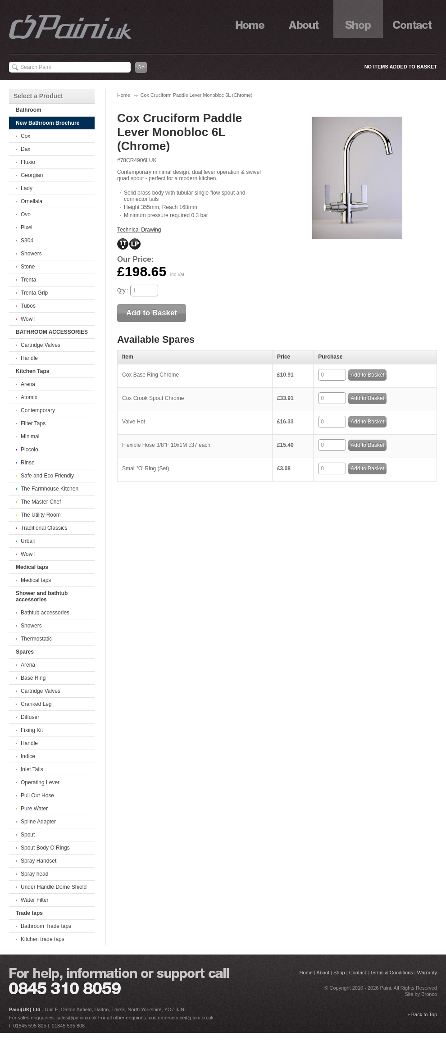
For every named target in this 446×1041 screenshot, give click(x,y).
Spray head (34, 874)
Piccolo (29, 449)
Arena (28, 384)
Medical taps (36, 580)
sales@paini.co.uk (76, 1017)
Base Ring (33, 678)
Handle (29, 358)
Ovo (26, 214)
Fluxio (28, 162)
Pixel (26, 227)
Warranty (427, 972)
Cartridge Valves (40, 345)
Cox (25, 136)
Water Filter (35, 900)
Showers (31, 253)
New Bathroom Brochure (47, 123)
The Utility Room (41, 515)
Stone (28, 267)
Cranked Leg (36, 704)
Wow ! (28, 319)
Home (123, 95)
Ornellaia (31, 201)
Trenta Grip (34, 293)
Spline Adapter (38, 821)
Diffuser (30, 717)
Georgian (32, 175)
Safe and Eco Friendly (47, 476)
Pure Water (34, 808)
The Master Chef (41, 502)
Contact (412, 19)
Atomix (29, 397)
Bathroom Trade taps (46, 926)
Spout (28, 835)
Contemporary (38, 410)
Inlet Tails (32, 769)
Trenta (28, 280)
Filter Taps (33, 423)
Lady (26, 188)
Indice (28, 756)
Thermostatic (36, 639)
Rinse (28, 462)
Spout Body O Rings (45, 848)
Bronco (429, 994)
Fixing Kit (32, 730)
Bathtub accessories (45, 612)
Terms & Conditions (391, 972)
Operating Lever (40, 782)
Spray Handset (38, 861)
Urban (28, 541)
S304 (27, 240)
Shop (358, 19)
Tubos (28, 306)
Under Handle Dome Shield (53, 887)
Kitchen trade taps (42, 939)
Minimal (30, 436)
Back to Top (424, 1014)
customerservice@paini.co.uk (181, 1017)
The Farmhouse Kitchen (49, 489)
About (304, 19)
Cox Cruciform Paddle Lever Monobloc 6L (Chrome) (197, 95)
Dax (25, 149)
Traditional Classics (44, 528)
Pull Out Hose (37, 795)
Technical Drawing (139, 230)
